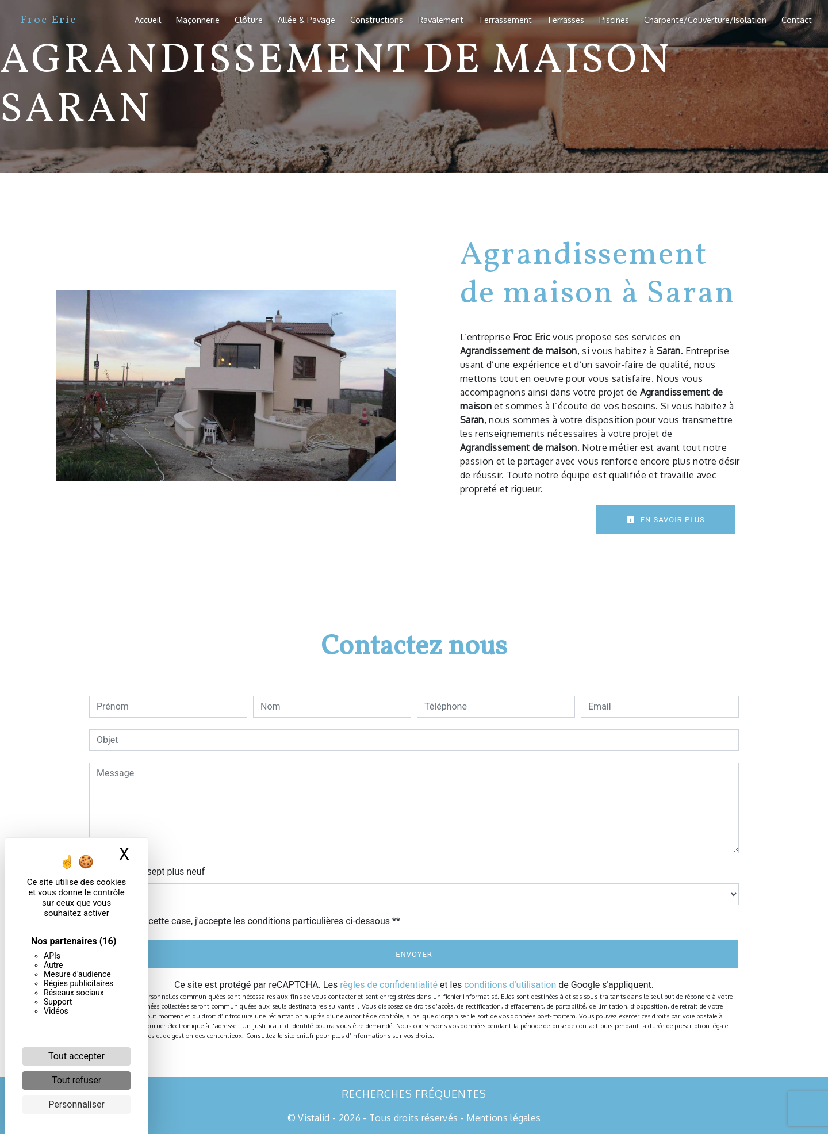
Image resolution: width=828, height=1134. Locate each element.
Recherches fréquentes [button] (414, 1093)
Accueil (148, 19)
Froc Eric (48, 20)
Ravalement (440, 19)
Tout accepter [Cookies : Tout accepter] (76, 1056)
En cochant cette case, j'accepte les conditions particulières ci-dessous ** (250, 920)
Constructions (376, 19)
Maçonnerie (198, 19)
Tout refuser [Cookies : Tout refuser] (76, 1080)
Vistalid (314, 1118)
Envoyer (414, 954)
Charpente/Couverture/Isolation (705, 19)
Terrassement (505, 19)
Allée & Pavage (306, 19)
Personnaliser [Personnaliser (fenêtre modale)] (76, 1104)
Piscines (614, 19)
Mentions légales (502, 1118)
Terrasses (565, 19)
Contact (796, 19)
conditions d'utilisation (510, 984)
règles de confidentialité (389, 984)
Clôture (249, 19)
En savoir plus (666, 519)
